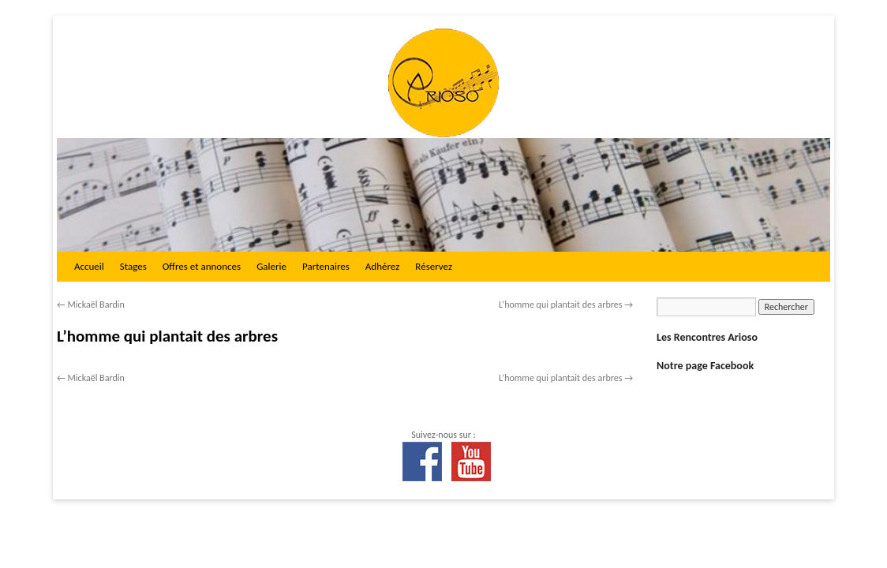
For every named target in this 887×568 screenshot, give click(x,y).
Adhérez (382, 266)
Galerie (271, 266)
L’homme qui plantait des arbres (566, 304)
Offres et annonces (202, 266)
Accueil (89, 266)
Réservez (433, 266)
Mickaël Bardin (91, 304)
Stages (133, 266)
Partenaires (326, 266)
